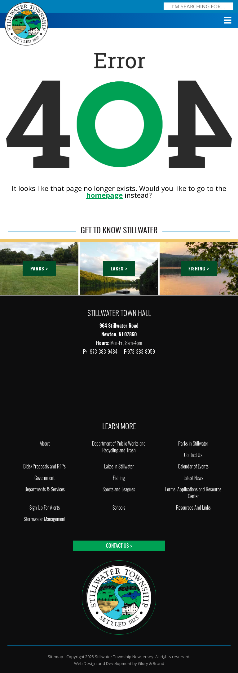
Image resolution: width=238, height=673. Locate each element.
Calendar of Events (193, 466)
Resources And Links (193, 507)
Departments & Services (44, 489)
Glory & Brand (151, 663)
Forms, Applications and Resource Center (193, 492)
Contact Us (193, 455)
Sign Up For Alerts (44, 507)
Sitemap (55, 656)
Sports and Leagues (119, 489)
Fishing (119, 478)
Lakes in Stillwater (119, 466)
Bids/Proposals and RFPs (44, 466)
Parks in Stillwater (193, 443)
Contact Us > (119, 545)
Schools (118, 507)
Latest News (193, 478)
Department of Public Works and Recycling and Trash (119, 447)
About (45, 443)
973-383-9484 (104, 351)
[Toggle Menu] (227, 20)
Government (44, 478)
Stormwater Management (44, 519)
